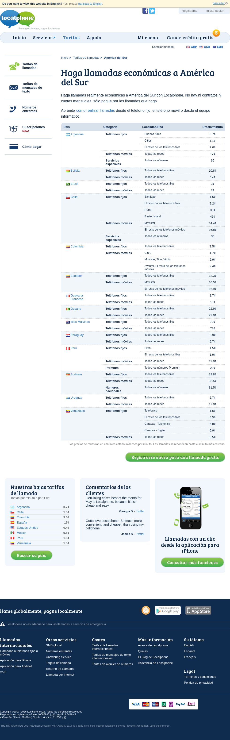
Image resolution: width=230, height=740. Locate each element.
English (189, 645)
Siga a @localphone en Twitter (152, 11)
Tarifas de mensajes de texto (32, 87)
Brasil (74, 183)
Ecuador (76, 276)
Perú (74, 348)
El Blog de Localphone (153, 657)
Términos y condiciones (200, 676)
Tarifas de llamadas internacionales (105, 647)
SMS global (53, 645)
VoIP (3, 672)
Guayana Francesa (77, 297)
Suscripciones (33, 129)
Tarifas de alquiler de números (112, 664)
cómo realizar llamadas (95, 110)
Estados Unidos (27, 527)
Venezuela (78, 410)
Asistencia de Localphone (155, 663)
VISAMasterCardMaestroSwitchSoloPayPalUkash (170, 704)
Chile (74, 197)
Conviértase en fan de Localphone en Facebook (145, 11)
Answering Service (58, 657)
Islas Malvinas (80, 322)
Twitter (140, 511)
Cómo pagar (32, 147)
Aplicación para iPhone (15, 660)
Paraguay (77, 335)
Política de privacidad (198, 682)
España (22, 522)
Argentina (77, 134)
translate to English (90, 3)
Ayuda (94, 37)
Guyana (76, 308)
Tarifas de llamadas (30, 66)
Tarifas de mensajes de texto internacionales (111, 656)
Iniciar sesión (215, 10)
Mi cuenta (149, 37)
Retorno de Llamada (60, 669)
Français (190, 657)
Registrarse (189, 10)
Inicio (19, 37)
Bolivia (75, 170)
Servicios (43, 37)
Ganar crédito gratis (190, 37)
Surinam (76, 374)
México (21, 533)
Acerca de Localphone (153, 645)
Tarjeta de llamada (58, 663)
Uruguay (76, 397)
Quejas (143, 651)
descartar (219, 3)
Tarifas (71, 37)
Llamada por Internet (60, 674)
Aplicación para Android (16, 666)
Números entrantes (29, 109)
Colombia (77, 246)
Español (189, 651)
